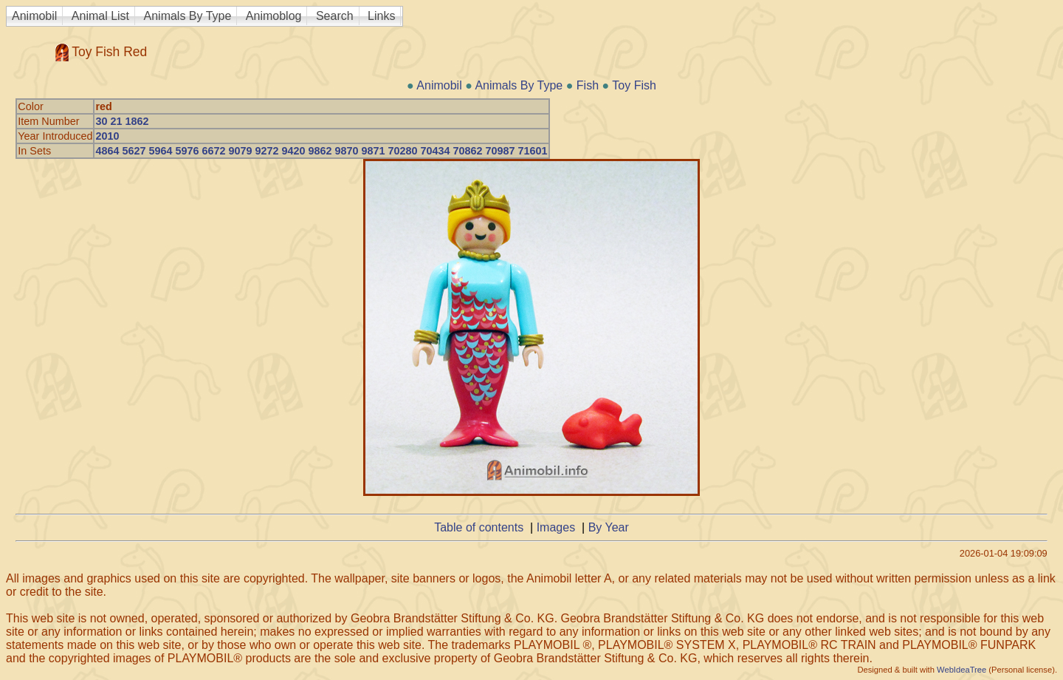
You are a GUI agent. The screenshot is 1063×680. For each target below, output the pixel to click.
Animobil (34, 16)
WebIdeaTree (961, 669)
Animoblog (274, 16)
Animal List (100, 16)
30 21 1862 (121, 121)
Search (335, 16)
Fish (588, 85)
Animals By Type (188, 16)
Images (556, 527)
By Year (608, 527)
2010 (107, 136)
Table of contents (478, 527)
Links (381, 16)
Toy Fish (634, 85)
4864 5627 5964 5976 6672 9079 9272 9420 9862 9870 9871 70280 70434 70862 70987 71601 (321, 151)
